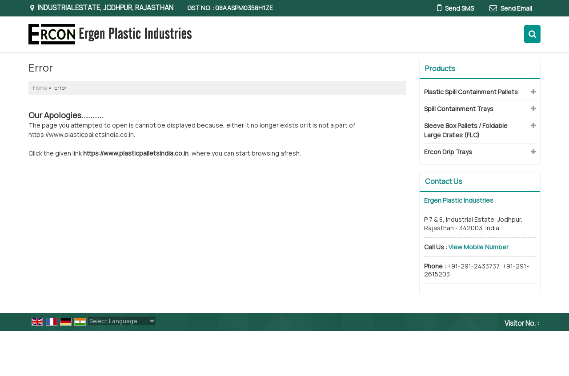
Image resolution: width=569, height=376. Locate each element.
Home (40, 88)
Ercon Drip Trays (448, 152)
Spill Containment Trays (458, 108)
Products (440, 68)
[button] (479, 247)
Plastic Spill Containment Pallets (471, 92)
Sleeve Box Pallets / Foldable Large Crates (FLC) (466, 130)
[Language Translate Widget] (121, 321)
